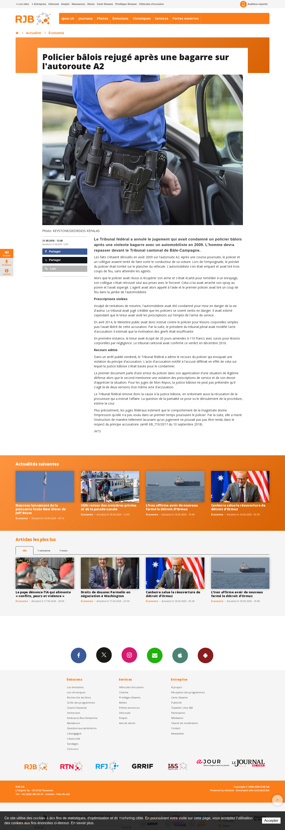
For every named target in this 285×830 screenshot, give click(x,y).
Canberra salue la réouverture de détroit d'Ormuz (238, 507)
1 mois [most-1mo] (63, 550)
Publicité (176, 702)
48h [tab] (24, 550)
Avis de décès (127, 723)
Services (161, 18)
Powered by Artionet (222, 790)
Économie (56, 33)
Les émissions (75, 687)
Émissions (120, 18)
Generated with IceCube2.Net (252, 790)
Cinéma (123, 692)
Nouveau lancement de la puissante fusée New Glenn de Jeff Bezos (41, 509)
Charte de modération (184, 723)
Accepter (271, 820)
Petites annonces (129, 707)
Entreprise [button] (39, 4)
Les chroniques (76, 692)
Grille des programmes (81, 702)
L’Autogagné (74, 733)
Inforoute (54, 4)
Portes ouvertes (186, 18)
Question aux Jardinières (81, 728)
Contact (175, 728)
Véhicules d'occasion (151, 4)
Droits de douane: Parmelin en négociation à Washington (105, 594)
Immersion (73, 712)
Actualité (33, 33)
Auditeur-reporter (254, 4)
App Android (205, 655)
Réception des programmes (188, 692)
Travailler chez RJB (182, 707)
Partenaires (178, 712)
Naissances (78, 4)
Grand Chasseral (77, 707)
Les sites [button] (22, 4)
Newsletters (155, 655)
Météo (123, 702)
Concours (72, 748)
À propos (176, 687)
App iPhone (180, 655)
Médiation (177, 717)
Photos (102, 18)
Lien (50, 268)
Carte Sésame (105, 4)
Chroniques (142, 18)
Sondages (72, 743)
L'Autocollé (73, 738)
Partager (53, 251)
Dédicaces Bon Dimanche (82, 717)
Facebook (78, 655)
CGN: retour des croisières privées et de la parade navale (108, 507)
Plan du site (63, 794)
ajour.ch (67, 18)
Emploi (65, 4)
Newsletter (177, 733)
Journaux (85, 18)
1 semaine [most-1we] (43, 550)
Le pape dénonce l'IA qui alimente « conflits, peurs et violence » (43, 594)
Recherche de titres (79, 697)
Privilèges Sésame (126, 4)
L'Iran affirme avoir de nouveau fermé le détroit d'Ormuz (172, 507)
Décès (91, 4)
